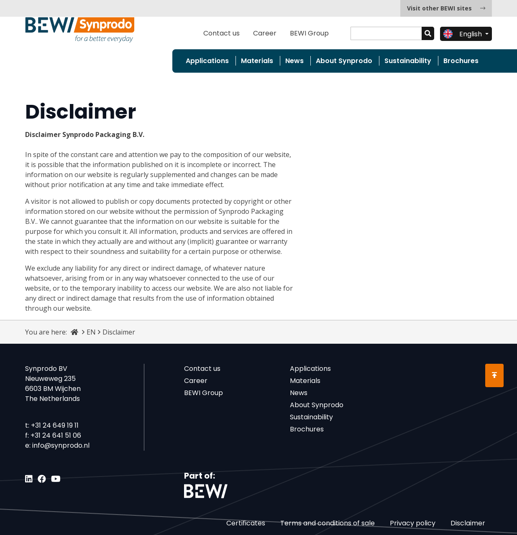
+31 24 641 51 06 (56, 435)
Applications (207, 61)
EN (91, 332)
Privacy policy (412, 523)
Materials (257, 61)
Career (264, 33)
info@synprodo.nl (61, 445)
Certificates (245, 523)
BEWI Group (309, 33)
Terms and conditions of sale (327, 523)
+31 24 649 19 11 (55, 425)
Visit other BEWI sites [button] (446, 8)
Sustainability (407, 61)
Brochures (461, 61)
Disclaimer (467, 523)
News (294, 61)
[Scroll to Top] (494, 375)
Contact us (221, 33)
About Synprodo (344, 61)
